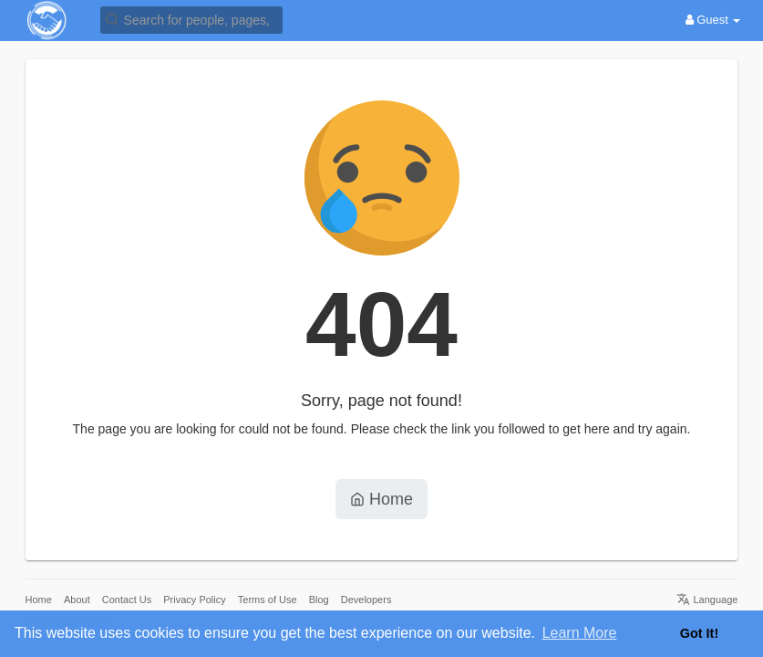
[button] (191, 19)
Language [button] (706, 599)
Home (381, 499)
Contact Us (126, 599)
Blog (319, 599)
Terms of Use (267, 599)
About (77, 599)
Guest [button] (713, 19)
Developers (366, 599)
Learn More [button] (579, 633)
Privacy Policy (194, 599)
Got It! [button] (699, 633)
